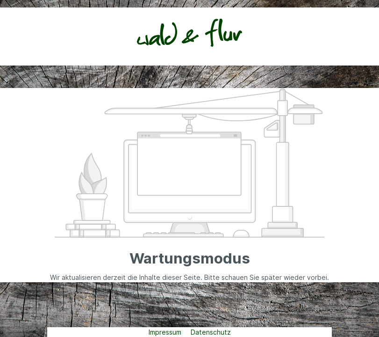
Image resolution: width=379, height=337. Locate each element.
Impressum (166, 332)
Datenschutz (211, 332)
